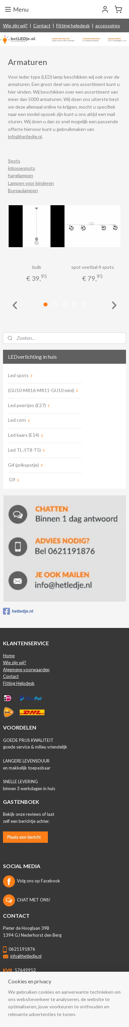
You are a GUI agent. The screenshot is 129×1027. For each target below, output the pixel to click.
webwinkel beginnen (90, 1004)
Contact (42, 25)
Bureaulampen (23, 190)
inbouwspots (21, 168)
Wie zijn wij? (15, 25)
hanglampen (20, 176)
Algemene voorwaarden (26, 669)
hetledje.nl (18, 611)
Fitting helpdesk (73, 25)
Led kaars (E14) (23, 435)
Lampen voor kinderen (31, 183)
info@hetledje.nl (25, 136)
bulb (36, 267)
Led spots (18, 375)
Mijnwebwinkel (67, 1015)
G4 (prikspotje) (23, 465)
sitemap (55, 1004)
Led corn (17, 420)
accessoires (107, 25)
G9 (11, 479)
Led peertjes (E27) (27, 405)
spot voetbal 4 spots (92, 267)
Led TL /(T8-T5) (24, 450)
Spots (14, 161)
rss (67, 1004)
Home (9, 655)
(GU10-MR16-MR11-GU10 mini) (41, 390)
